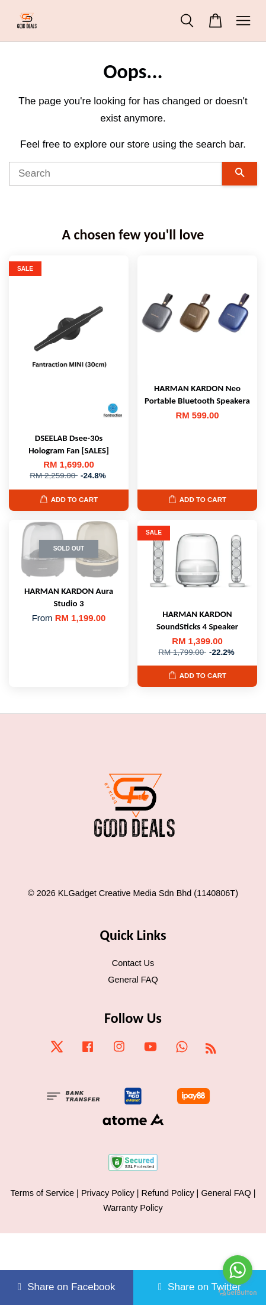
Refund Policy (168, 1193)
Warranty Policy (133, 1208)
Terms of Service (43, 1193)
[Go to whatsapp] (237, 1270)
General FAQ (133, 979)
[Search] (115, 173)
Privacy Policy (107, 1193)
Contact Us (133, 963)
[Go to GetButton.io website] (238, 1293)
